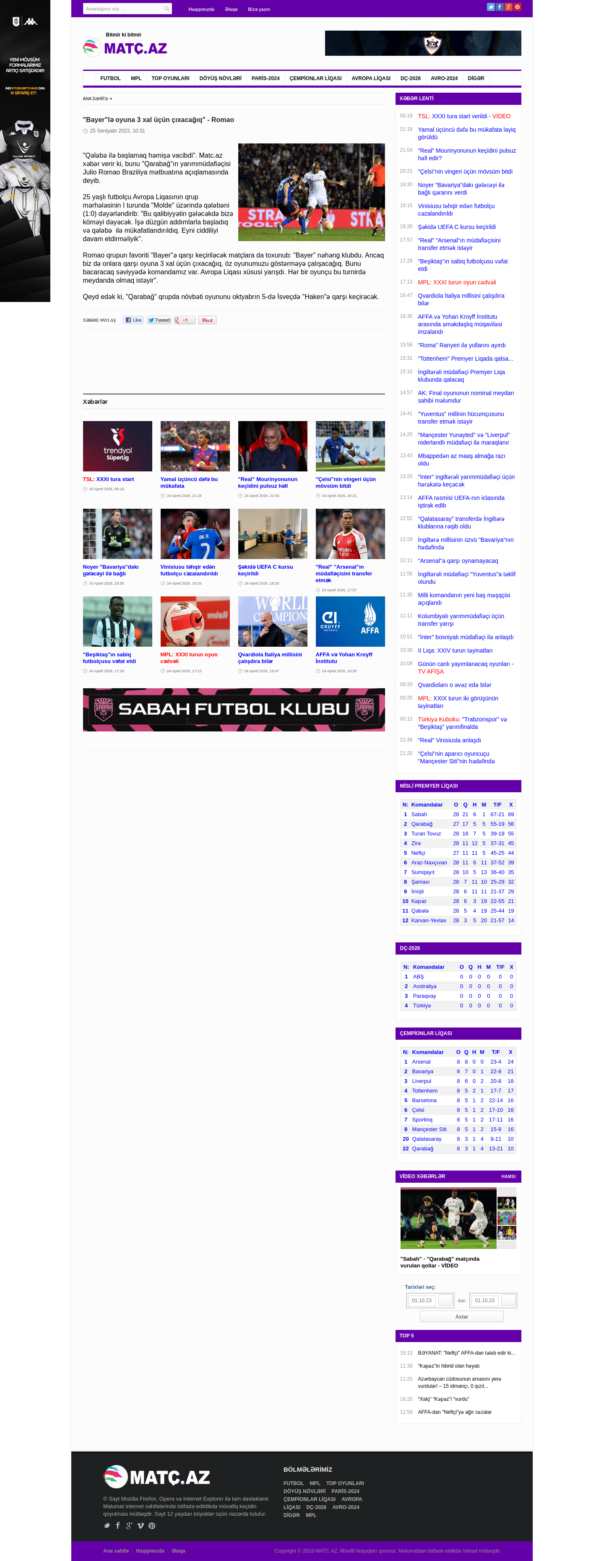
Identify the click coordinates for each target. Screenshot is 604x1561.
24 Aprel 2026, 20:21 (339, 496)
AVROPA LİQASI (371, 78)
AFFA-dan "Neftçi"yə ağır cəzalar (455, 1412)
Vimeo (140, 1525)
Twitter (491, 7)
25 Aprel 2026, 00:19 (106, 489)
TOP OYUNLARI (171, 78)
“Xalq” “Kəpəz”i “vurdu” (443, 1399)
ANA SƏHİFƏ (95, 98)
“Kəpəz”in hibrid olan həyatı (449, 1366)
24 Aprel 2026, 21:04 (262, 496)
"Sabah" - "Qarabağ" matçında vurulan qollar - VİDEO (440, 1262)
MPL (136, 78)
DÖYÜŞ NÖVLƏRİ (221, 78)
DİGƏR (476, 78)
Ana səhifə (116, 1551)
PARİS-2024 (265, 78)
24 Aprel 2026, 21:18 (184, 496)
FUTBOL (111, 78)
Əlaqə (231, 9)
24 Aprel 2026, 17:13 (184, 671)
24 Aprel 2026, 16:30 (339, 671)
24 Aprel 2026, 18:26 (262, 583)
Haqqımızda (202, 9)
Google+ (509, 7)
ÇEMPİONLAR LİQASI (316, 78)
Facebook (500, 7)
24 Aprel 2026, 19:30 (106, 583)
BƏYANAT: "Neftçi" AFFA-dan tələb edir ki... (466, 1353)
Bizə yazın (259, 9)
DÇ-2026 (411, 78)
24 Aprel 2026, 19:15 (184, 583)
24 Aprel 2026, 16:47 (262, 671)
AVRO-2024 (444, 78)
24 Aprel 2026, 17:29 (106, 671)
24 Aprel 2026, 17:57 (339, 590)
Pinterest (517, 7)
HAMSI (509, 1176)
